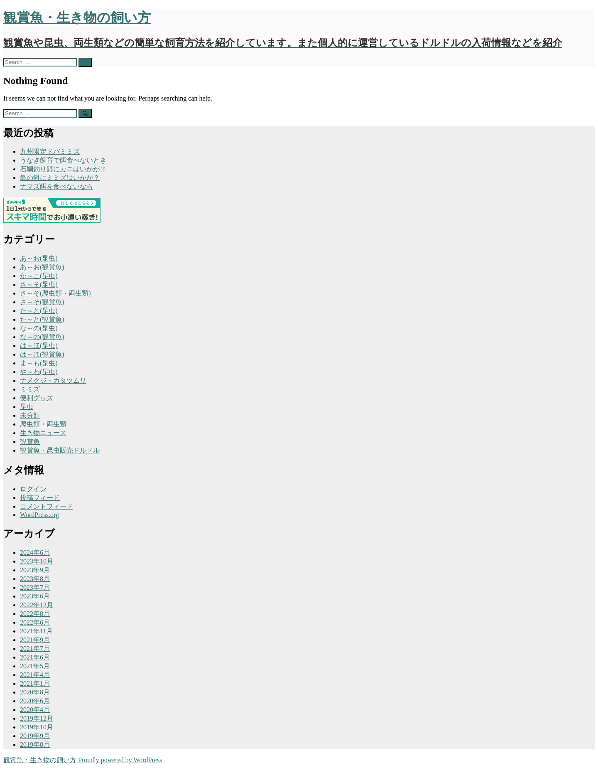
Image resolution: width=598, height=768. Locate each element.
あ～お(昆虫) (39, 258)
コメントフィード (46, 506)
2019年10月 (36, 727)
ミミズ (30, 389)
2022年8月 (35, 613)
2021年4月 (35, 674)
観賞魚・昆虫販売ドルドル (60, 450)
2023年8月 (35, 578)
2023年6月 (35, 596)
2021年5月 (35, 666)
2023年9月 (35, 570)
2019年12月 (36, 718)
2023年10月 (36, 561)
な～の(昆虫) (39, 328)
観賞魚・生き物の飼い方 (39, 759)
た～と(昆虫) (39, 310)
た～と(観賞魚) (42, 319)
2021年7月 (35, 648)
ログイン (33, 488)
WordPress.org (39, 514)
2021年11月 (36, 631)
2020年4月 (35, 709)
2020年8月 (35, 692)
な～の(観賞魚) (42, 336)
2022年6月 (35, 622)
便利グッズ (36, 397)
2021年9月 (35, 639)
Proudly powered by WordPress (120, 759)
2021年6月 (35, 657)
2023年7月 (35, 587)
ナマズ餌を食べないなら (56, 186)
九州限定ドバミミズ (50, 151)
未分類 (30, 415)
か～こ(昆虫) (39, 275)
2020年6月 (35, 700)
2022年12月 (36, 604)
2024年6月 (35, 552)
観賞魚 (30, 441)
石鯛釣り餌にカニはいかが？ (63, 168)
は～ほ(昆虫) (39, 345)
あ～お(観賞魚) (42, 267)
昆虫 (26, 406)
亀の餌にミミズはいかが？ (60, 177)
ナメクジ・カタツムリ (53, 380)
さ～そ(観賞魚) (42, 301)
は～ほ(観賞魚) (42, 354)
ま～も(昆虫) (39, 363)
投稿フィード (40, 497)
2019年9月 (35, 735)
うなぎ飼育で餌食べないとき (63, 160)
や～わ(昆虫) (39, 371)
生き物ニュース (43, 432)
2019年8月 (35, 744)
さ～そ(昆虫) (39, 284)
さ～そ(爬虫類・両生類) (55, 293)
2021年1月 (35, 683)
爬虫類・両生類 (43, 424)
